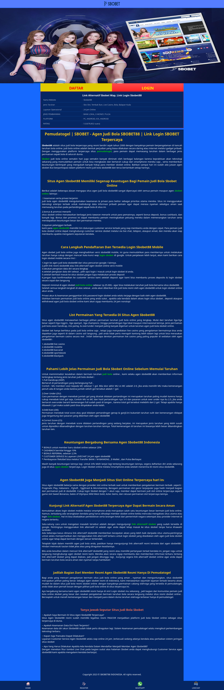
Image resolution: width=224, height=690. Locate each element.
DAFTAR (76, 88)
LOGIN (148, 88)
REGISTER (84, 685)
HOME (28, 685)
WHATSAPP (140, 685)
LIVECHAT (196, 685)
